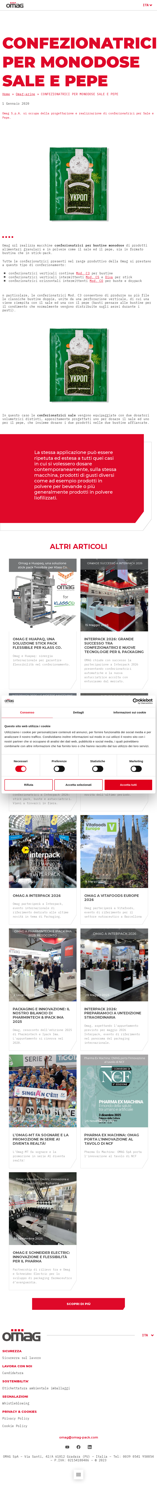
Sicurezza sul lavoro (21, 1358)
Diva (109, 277)
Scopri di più (78, 1304)
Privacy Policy (15, 1419)
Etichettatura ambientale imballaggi (36, 1389)
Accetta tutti (128, 784)
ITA (146, 5)
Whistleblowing (15, 1404)
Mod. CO (96, 281)
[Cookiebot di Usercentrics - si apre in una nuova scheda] (136, 701)
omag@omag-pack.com (78, 1438)
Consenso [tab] (27, 712)
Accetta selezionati (78, 784)
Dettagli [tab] (78, 712)
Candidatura (13, 1373)
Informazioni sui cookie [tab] (129, 712)
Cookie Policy (14, 1426)
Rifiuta (28, 784)
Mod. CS (92, 277)
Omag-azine (25, 94)
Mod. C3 (83, 273)
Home (6, 94)
